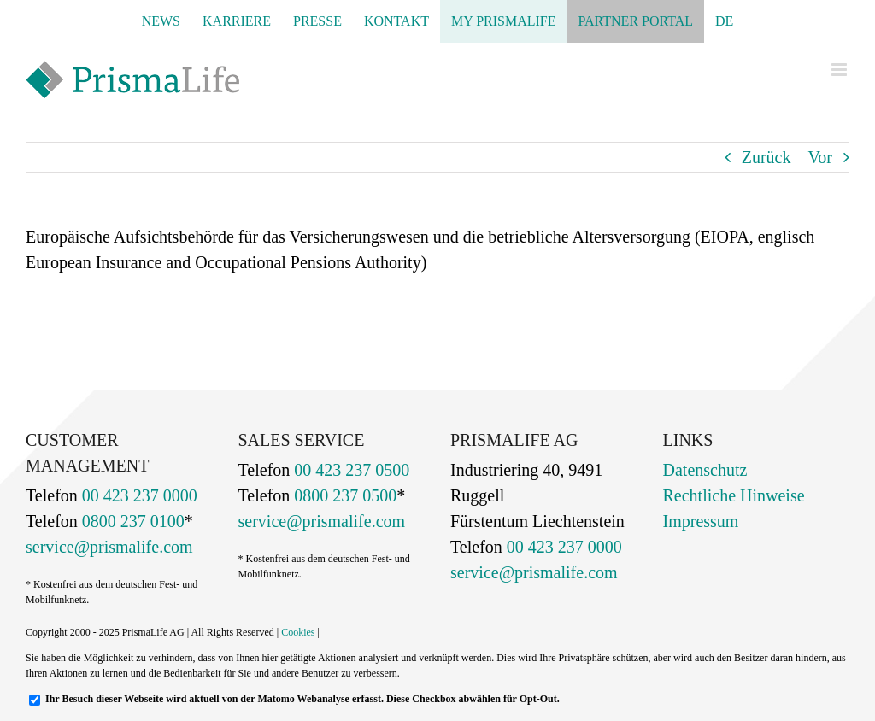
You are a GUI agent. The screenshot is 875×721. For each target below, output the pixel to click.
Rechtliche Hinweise (734, 495)
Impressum (701, 521)
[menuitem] (724, 21)
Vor (819, 157)
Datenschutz (705, 469)
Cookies (297, 632)
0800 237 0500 (343, 495)
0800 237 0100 (131, 521)
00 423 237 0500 (349, 469)
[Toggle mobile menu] (840, 70)
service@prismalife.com (109, 546)
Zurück (766, 157)
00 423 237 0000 (137, 495)
